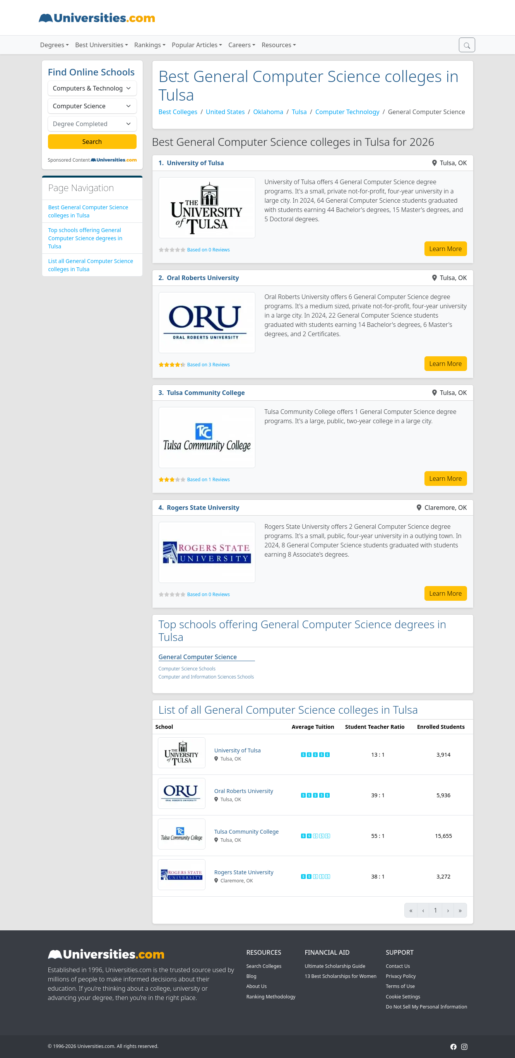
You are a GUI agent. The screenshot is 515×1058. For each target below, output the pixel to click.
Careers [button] (239, 45)
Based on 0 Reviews (208, 249)
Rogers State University (203, 507)
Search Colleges (264, 966)
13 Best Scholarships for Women (340, 976)
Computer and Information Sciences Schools (206, 676)
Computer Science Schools (187, 668)
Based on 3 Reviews (208, 364)
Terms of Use (400, 986)
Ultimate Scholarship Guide (335, 966)
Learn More (445, 248)
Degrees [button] (52, 45)
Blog (251, 976)
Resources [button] (276, 45)
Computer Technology (347, 112)
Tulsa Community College (206, 392)
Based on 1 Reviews (208, 479)
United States (225, 112)
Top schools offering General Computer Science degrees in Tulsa (85, 238)
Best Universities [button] (99, 45)
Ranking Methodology (271, 996)
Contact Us (398, 966)
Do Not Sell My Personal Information (426, 1006)
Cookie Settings (403, 996)
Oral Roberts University (203, 277)
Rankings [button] (147, 45)
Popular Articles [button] (194, 45)
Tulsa (299, 112)
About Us (256, 986)
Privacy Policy (401, 976)
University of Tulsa (195, 163)
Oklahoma (268, 112)
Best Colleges (178, 112)
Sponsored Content (69, 160)
